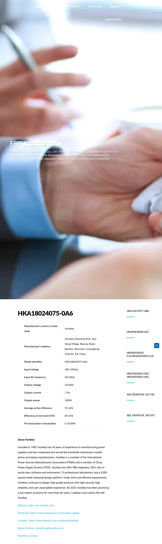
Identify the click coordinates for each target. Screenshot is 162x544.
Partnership (95, 6)
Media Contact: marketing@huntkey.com (40, 528)
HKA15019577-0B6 (138, 311)
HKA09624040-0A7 (138, 331)
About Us (55, 6)
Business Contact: (28, 535)
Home (38, 6)
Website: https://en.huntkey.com (36, 505)
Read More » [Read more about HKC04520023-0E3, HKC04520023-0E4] (131, 383)
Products (73, 6)
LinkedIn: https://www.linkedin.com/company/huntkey (48, 520)
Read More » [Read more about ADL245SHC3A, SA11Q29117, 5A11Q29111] (131, 400)
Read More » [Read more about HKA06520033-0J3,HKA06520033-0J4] (131, 362)
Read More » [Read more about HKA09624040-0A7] (131, 338)
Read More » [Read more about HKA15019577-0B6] (131, 317)
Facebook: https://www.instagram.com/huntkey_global (48, 513)
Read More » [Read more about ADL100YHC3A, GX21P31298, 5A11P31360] (131, 421)
